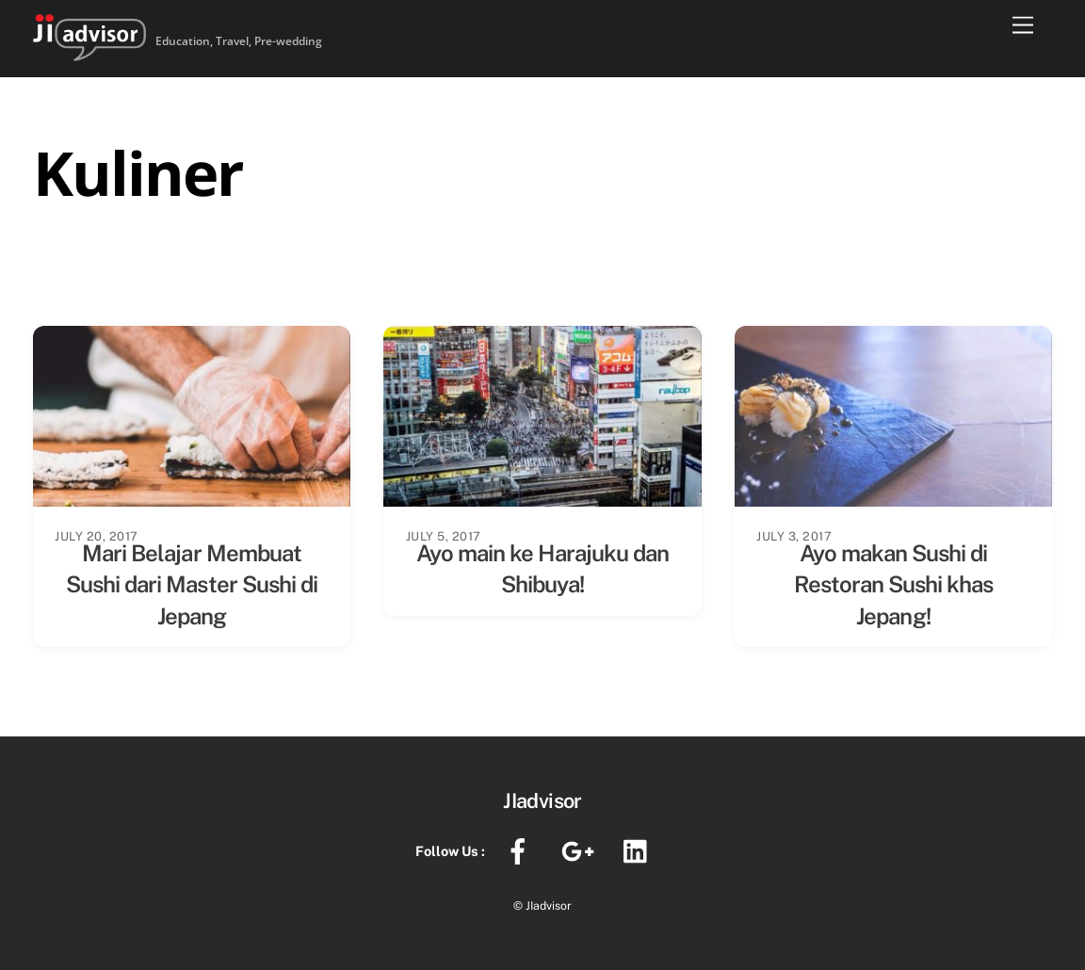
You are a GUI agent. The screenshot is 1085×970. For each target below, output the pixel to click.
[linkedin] (640, 850)
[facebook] (521, 850)
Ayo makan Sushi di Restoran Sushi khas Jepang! (894, 584)
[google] (581, 850)
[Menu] (1023, 26)
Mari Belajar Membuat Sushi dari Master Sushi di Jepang (191, 584)
